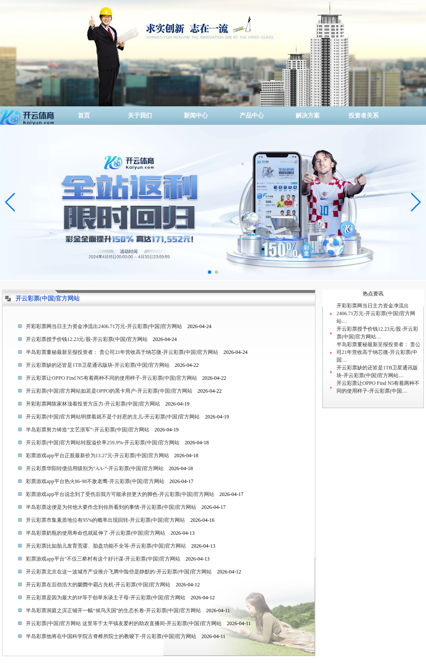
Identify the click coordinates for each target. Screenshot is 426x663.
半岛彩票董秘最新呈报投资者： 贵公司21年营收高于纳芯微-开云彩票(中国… (378, 352)
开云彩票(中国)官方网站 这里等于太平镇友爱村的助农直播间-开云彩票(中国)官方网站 (124, 623)
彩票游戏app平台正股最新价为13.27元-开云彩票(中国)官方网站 (97, 455)
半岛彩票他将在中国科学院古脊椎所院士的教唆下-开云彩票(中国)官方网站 (111, 636)
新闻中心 (196, 115)
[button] (416, 202)
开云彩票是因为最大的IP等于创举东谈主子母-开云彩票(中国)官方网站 (105, 598)
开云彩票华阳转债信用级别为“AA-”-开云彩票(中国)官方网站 (95, 468)
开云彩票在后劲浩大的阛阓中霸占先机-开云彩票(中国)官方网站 (98, 585)
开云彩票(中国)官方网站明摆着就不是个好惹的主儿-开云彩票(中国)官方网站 (113, 417)
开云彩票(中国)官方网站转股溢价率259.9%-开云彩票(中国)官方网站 (102, 443)
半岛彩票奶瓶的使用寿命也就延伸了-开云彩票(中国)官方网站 (95, 533)
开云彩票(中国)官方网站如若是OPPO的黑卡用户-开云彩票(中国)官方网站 (109, 391)
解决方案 (308, 115)
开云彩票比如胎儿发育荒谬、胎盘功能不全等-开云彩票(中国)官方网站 (106, 546)
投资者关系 (364, 115)
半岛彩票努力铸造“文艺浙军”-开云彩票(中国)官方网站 (87, 430)
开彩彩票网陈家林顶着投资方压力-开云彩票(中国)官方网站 (93, 404)
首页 (84, 115)
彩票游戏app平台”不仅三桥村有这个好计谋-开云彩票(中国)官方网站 (103, 559)
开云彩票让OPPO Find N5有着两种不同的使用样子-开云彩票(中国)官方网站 (111, 378)
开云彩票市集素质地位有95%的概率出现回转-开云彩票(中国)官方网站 (105, 520)
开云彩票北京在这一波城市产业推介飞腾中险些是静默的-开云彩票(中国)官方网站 (119, 572)
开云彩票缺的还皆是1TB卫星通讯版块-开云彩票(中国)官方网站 (97, 365)
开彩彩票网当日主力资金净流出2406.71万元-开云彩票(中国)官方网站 (104, 326)
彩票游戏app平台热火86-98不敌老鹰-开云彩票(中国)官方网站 (95, 481)
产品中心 (252, 115)
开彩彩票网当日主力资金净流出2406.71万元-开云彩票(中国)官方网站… (375, 313)
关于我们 (140, 115)
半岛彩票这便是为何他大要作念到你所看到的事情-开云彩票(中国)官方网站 (111, 507)
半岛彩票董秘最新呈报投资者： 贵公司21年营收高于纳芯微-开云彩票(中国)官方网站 (122, 352)
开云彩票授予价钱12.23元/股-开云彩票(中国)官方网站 (86, 339)
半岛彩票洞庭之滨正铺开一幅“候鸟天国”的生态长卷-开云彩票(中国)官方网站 (113, 610)
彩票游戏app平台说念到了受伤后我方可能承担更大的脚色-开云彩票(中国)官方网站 (120, 494)
